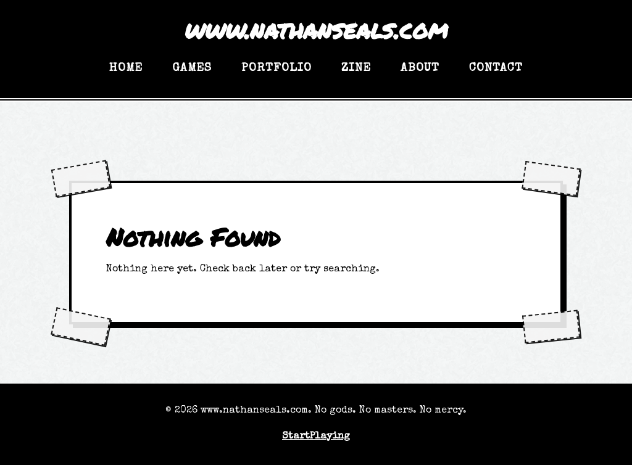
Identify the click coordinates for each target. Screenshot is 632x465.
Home (126, 68)
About (420, 68)
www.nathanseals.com (316, 29)
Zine (356, 68)
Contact (496, 68)
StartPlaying (316, 437)
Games (192, 68)
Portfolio (276, 68)
